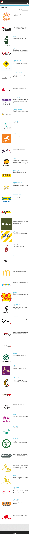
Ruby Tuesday (15, 329)
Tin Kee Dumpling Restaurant (18, 450)
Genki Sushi (15, 158)
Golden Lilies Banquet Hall (17, 182)
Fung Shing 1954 (15, 146)
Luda (13, 243)
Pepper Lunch (15, 292)
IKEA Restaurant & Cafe (17, 194)
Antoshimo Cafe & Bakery (17, 11)
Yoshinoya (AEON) (16, 499)
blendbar (14, 36)
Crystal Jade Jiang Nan (16, 97)
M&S (13, 255)
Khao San (14, 219)
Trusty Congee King (16, 487)
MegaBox (2, 2)
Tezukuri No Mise (16, 389)
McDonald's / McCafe (16, 268)
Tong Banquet (15, 463)
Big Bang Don (15, 24)
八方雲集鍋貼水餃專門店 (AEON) (18, 511)
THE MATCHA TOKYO (16, 402)
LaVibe (14, 231)
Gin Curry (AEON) (16, 170)
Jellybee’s (14, 207)
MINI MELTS (14, 280)
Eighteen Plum (15, 121)
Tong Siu (14, 475)
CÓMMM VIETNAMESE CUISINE (17, 72)
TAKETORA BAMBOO (16, 377)
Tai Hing (14, 365)
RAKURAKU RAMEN (15, 316)
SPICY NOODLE (15, 341)
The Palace (14, 414)
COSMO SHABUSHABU (16, 85)
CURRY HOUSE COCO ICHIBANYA (17, 109)
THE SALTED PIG (15, 438)
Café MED (14, 48)
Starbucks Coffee (16, 353)
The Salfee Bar (15, 426)
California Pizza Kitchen (17, 60)
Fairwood (14, 133)
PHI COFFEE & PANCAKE (16, 304)
